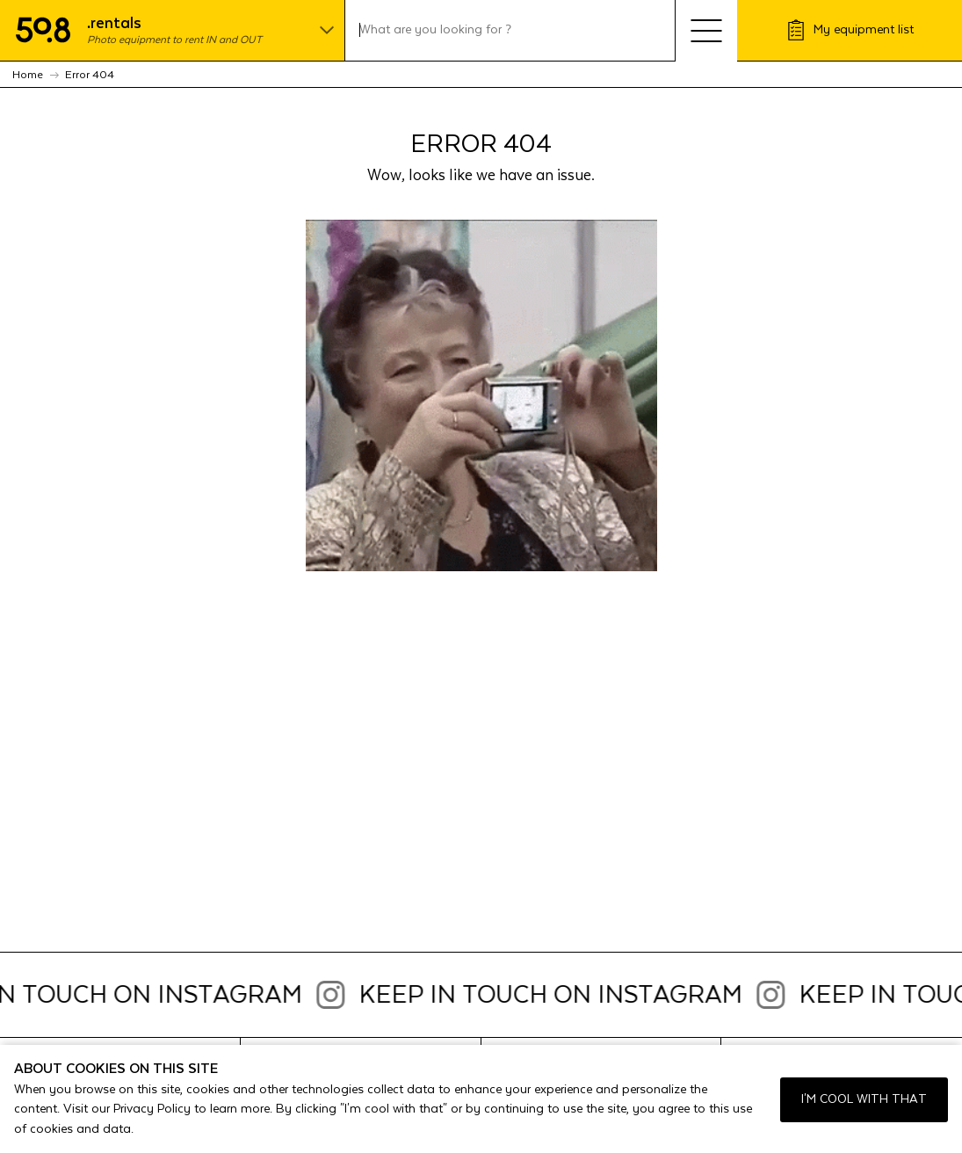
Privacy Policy (152, 1109)
